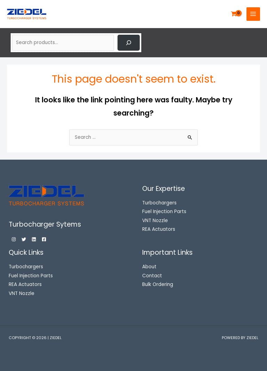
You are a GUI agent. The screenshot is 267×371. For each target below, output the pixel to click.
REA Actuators (25, 284)
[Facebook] (44, 239)
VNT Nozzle (21, 293)
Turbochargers (26, 266)
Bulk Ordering (157, 284)
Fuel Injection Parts (31, 275)
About (149, 266)
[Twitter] (24, 239)
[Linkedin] (34, 239)
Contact (152, 275)
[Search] (129, 43)
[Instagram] (14, 239)
